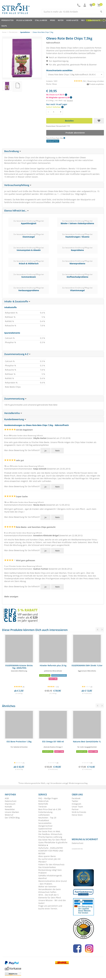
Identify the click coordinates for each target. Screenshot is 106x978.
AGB (7, 798)
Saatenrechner (45, 828)
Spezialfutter (25, 32)
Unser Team (77, 806)
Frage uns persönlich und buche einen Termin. (50, 907)
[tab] (53, 151)
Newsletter (10, 809)
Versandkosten (56, 783)
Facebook (76, 798)
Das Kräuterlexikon (47, 867)
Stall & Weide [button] (41, 20)
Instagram (76, 804)
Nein (57, 450)
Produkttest (43, 820)
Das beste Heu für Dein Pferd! (52, 839)
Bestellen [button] (69, 120)
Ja (45, 450)
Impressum (10, 804)
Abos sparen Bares (47, 856)
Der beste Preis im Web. (49, 831)
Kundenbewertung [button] (15, 419)
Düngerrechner (45, 826)
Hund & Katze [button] (72, 20)
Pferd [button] (52, 20)
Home (4, 32)
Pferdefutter (13, 32)
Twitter (75, 801)
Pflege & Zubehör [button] (24, 20)
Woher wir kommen (47, 886)
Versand (70, 100)
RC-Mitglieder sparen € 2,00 (59, 97)
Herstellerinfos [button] (13, 413)
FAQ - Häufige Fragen (48, 798)
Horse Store (77, 815)
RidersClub (43, 801)
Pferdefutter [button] (7, 20)
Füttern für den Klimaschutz (51, 864)
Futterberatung (45, 812)
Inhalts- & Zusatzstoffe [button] (17, 301)
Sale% (4, 26)
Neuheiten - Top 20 (47, 817)
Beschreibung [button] (12, 151)
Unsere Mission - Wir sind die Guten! (52, 901)
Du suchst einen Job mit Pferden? (49, 860)
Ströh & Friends (79, 812)
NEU (83, 20)
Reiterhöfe (43, 804)
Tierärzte (42, 806)
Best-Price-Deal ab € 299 (49, 809)
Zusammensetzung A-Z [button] (17, 354)
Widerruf (9, 815)
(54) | (81, 81)
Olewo (54, 84)
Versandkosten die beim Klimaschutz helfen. (49, 890)
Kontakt (8, 806)
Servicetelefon (44, 823)
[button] (85, 5)
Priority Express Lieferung (50, 837)
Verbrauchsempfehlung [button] (17, 185)
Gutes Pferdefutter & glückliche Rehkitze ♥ (52, 843)
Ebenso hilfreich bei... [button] (16, 210)
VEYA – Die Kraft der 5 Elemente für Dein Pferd (49, 896)
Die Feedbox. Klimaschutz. (50, 834)
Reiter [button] (60, 20)
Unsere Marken (12, 812)
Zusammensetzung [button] (15, 398)
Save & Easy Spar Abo (55, 138)
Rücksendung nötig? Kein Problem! (50, 871)
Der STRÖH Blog (12, 817)
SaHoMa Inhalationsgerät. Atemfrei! (50, 877)
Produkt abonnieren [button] (75, 132)
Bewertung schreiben (96, 81)
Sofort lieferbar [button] (54, 107)
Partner (75, 809)
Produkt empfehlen (95, 84)
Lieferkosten (44, 815)
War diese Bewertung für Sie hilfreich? (22, 450)
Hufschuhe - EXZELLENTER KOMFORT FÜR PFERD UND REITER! (50, 851)
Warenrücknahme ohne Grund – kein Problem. (52, 882)
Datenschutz (10, 801)
